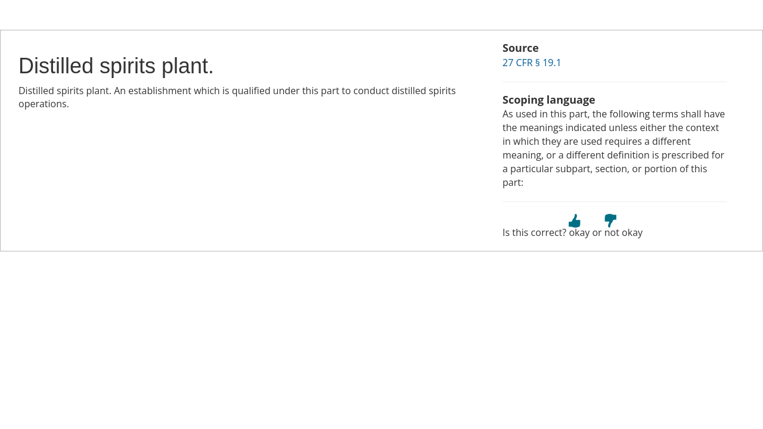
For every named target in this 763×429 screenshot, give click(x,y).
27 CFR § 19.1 (532, 62)
